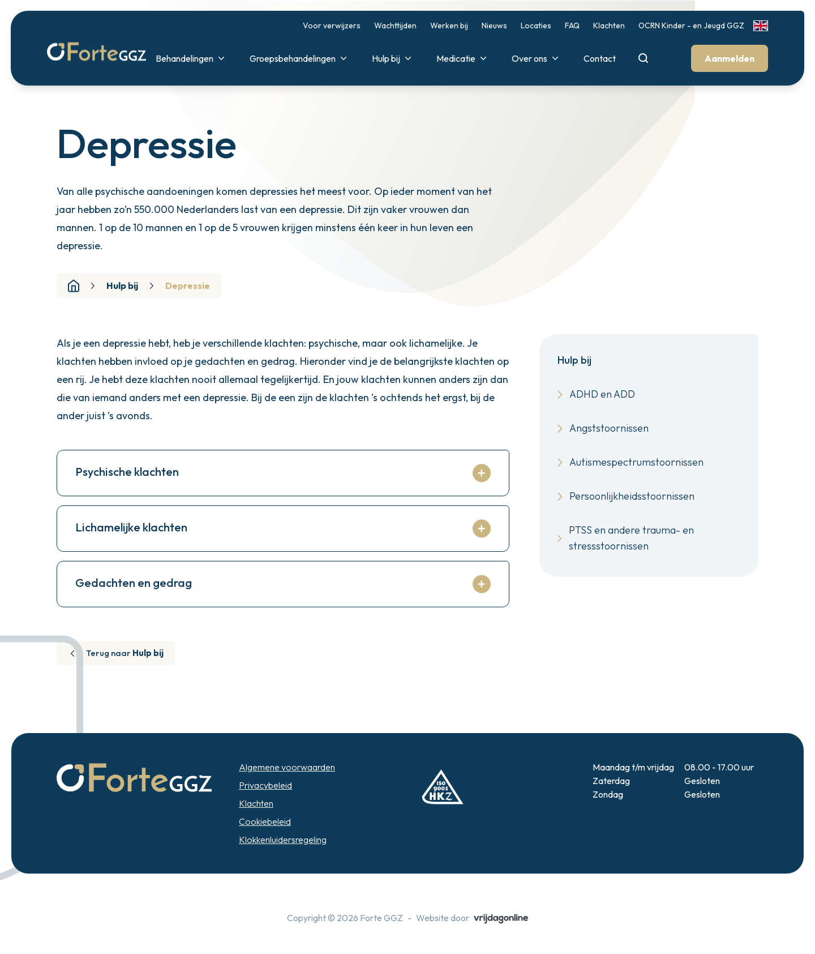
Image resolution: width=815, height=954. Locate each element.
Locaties (535, 26)
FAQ (571, 26)
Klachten (608, 26)
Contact (599, 59)
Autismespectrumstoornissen (630, 462)
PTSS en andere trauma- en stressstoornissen (625, 537)
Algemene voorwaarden (287, 781)
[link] (760, 26)
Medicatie (462, 59)
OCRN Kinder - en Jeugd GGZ (691, 26)
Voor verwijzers (331, 26)
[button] (106, 48)
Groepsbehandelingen (299, 59)
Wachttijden (395, 26)
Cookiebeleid (265, 836)
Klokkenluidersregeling (283, 854)
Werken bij (448, 26)
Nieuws (494, 26)
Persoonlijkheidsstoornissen (625, 495)
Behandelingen (190, 59)
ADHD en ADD (596, 394)
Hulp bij (392, 59)
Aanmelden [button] (729, 59)
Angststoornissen (603, 428)
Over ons (535, 59)
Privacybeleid (265, 800)
